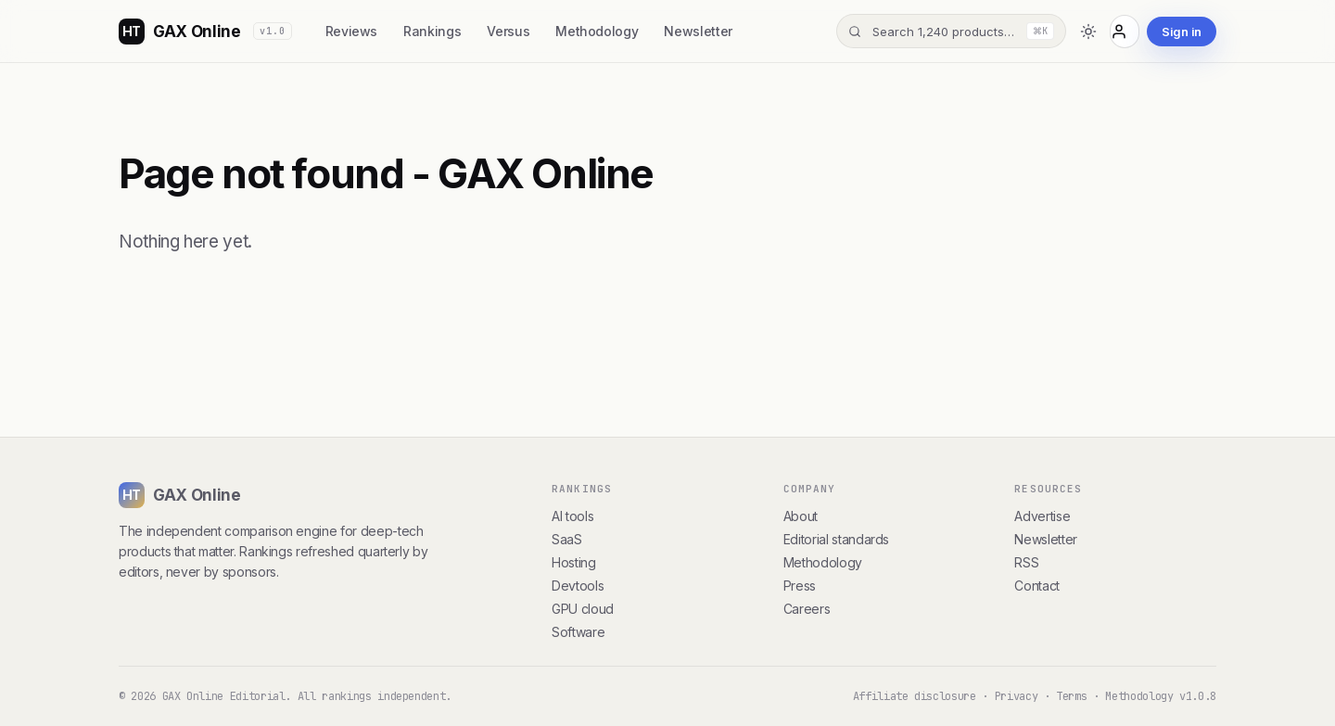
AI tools (572, 516)
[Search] (951, 31)
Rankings (432, 31)
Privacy (1016, 696)
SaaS (567, 539)
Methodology (596, 31)
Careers (807, 609)
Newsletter (697, 31)
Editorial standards (836, 539)
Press (799, 585)
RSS (1026, 562)
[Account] (1124, 31)
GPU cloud (583, 609)
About (800, 516)
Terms (1071, 696)
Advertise (1042, 516)
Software (578, 632)
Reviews (351, 31)
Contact (1037, 585)
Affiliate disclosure (914, 696)
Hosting (574, 562)
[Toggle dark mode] (1088, 31)
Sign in (1182, 31)
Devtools (578, 585)
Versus (508, 31)
